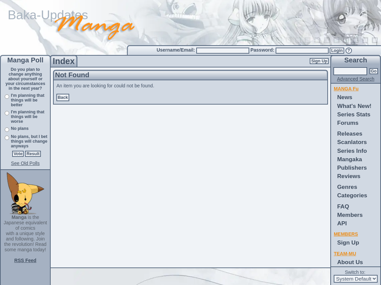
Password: (263, 50)
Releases (349, 133)
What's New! (354, 106)
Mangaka (349, 159)
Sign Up (319, 61)
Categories (352, 195)
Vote (18, 153)
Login (336, 50)
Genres (347, 186)
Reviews (348, 176)
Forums (347, 122)
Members (350, 214)
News (344, 97)
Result (33, 153)
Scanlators (352, 142)
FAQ (343, 206)
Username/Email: (177, 50)
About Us (350, 262)
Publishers (352, 167)
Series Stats (354, 114)
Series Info (352, 150)
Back (63, 97)
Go (374, 71)
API (342, 223)
